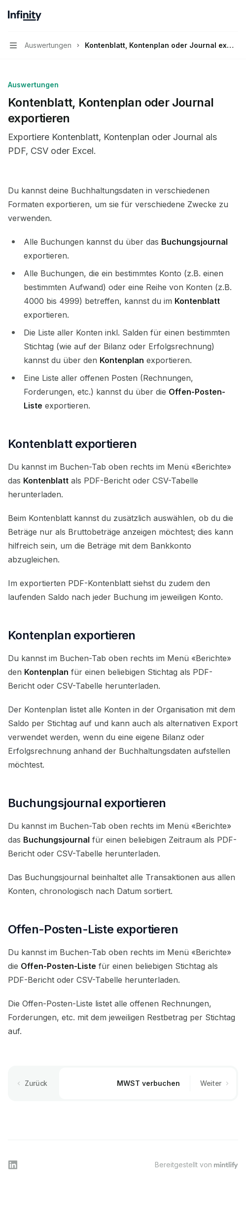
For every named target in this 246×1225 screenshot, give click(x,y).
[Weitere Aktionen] (233, 16)
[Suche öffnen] (214, 16)
